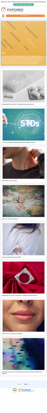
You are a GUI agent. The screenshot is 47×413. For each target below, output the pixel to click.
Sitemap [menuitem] (23, 411)
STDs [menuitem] (23, 400)
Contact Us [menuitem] (23, 408)
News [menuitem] (23, 403)
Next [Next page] (26, 384)
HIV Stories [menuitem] (23, 405)
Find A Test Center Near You (23, 4)
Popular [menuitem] (24, 397)
